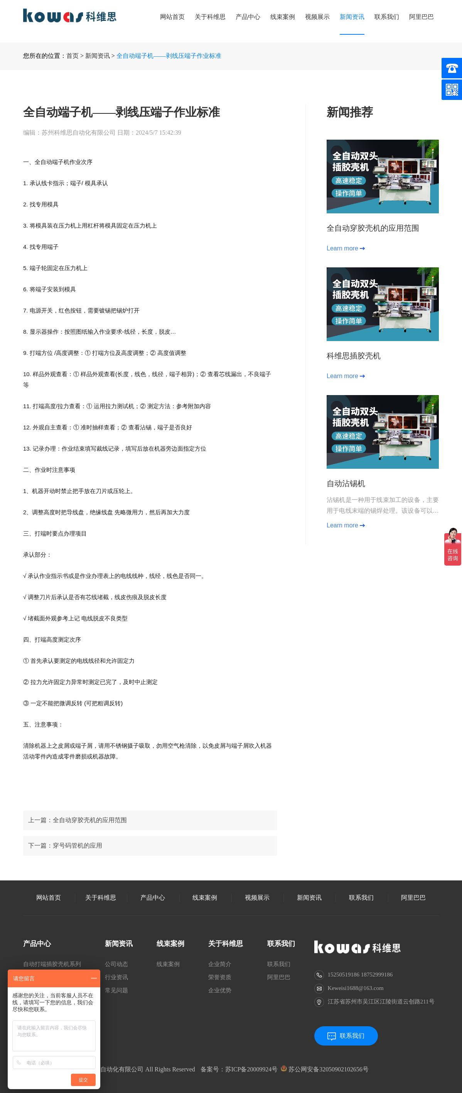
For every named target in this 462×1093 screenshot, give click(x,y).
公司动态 (116, 964)
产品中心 (248, 17)
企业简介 (219, 964)
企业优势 (219, 990)
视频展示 (317, 17)
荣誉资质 (219, 977)
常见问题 (116, 990)
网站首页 (172, 17)
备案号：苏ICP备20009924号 (239, 1069)
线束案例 (282, 17)
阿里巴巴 (421, 17)
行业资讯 (116, 977)
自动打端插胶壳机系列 (52, 964)
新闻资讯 (352, 17)
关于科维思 (210, 17)
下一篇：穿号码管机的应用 (65, 875)
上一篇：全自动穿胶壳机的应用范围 (77, 850)
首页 (72, 55)
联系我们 (386, 17)
